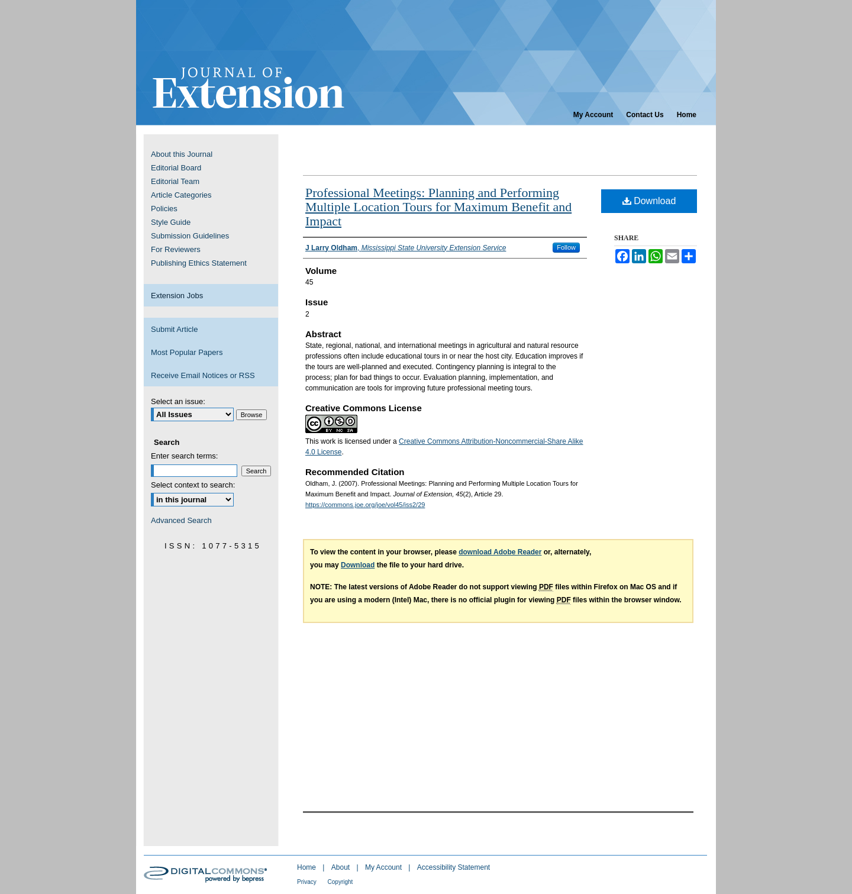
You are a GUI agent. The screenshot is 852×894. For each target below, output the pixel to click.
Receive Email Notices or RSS (203, 375)
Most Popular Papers (186, 352)
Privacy (307, 882)
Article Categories (181, 195)
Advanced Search (181, 520)
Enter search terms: (184, 455)
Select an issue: (178, 401)
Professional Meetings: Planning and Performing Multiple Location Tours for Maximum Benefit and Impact (438, 206)
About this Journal (181, 154)
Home (307, 867)
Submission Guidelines (190, 235)
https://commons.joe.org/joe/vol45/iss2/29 (365, 504)
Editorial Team (175, 181)
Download (649, 201)
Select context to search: (193, 484)
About (341, 867)
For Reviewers (176, 249)
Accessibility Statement (453, 867)
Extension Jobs (177, 295)
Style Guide (171, 222)
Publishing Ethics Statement (199, 263)
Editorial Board (176, 167)
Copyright (340, 882)
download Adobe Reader (500, 552)
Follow (566, 247)
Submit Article (174, 329)
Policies (164, 208)
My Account (384, 867)
